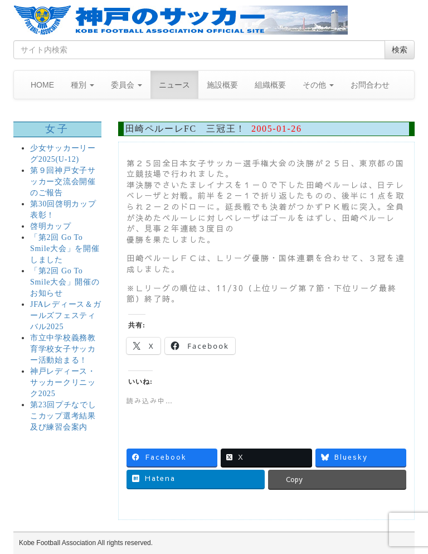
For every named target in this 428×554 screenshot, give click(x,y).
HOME (42, 84)
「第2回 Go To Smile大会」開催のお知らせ (64, 282)
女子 (57, 128)
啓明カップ (50, 226)
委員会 (126, 84)
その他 (318, 84)
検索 (399, 49)
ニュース (174, 84)
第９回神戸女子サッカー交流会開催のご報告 (63, 181)
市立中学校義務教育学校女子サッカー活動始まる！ (63, 349)
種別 (82, 84)
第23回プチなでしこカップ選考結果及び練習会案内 (63, 416)
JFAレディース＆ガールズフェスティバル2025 (65, 315)
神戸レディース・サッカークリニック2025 (63, 382)
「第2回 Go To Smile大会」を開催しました (64, 248)
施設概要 (222, 84)
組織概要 (270, 84)
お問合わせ (370, 84)
